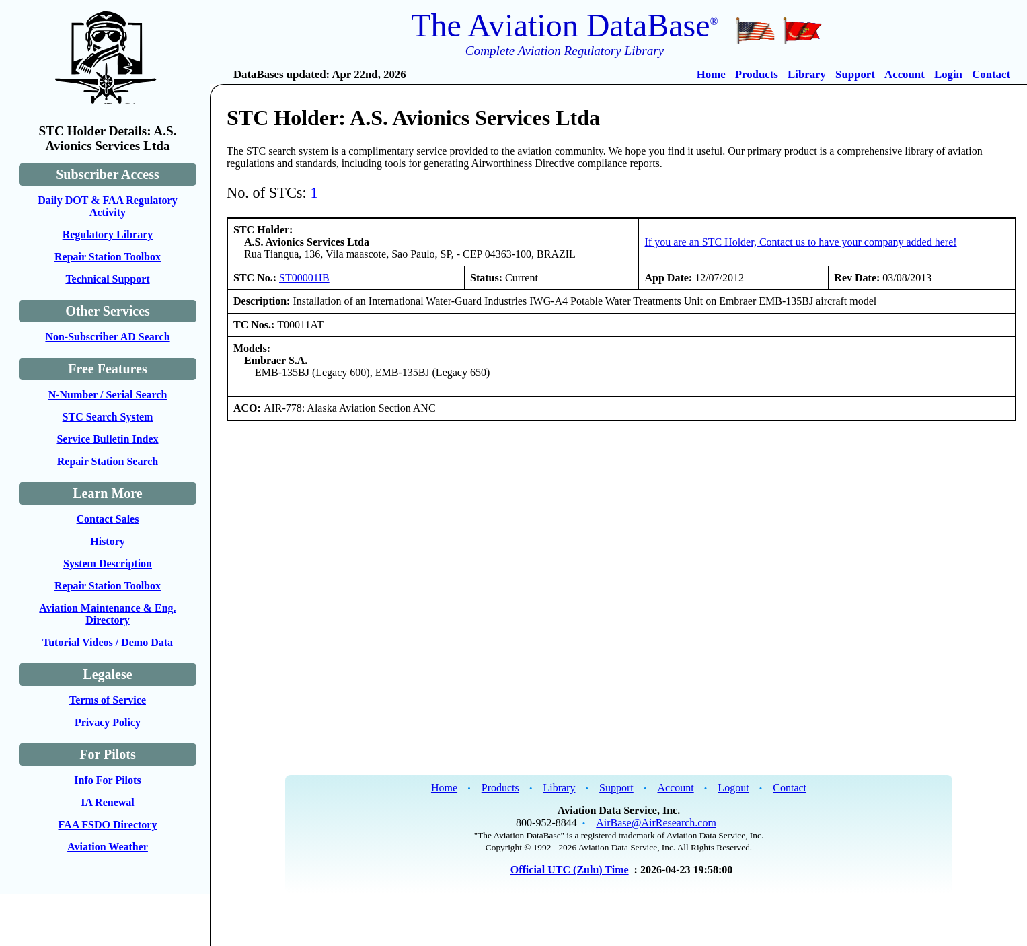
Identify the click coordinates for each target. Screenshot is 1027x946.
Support (855, 74)
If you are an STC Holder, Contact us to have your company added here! (800, 242)
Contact (991, 74)
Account (904, 74)
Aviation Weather (107, 846)
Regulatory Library (108, 234)
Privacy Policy (108, 722)
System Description (107, 563)
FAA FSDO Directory (108, 824)
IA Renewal (108, 802)
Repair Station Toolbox (107, 256)
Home (711, 74)
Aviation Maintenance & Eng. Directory (107, 614)
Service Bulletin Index (107, 439)
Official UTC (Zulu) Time (569, 869)
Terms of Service (107, 700)
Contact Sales (108, 519)
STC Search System (108, 417)
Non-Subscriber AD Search (107, 336)
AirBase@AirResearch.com (656, 822)
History (107, 541)
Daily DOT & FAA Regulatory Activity (107, 206)
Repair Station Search (108, 461)
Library (807, 74)
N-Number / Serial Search (107, 394)
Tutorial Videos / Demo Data (107, 642)
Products (756, 74)
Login (948, 74)
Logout (733, 787)
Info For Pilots (107, 780)
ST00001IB (304, 277)
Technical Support (107, 279)
